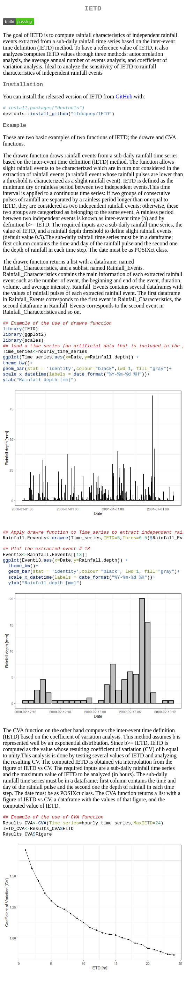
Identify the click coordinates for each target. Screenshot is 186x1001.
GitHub (124, 99)
